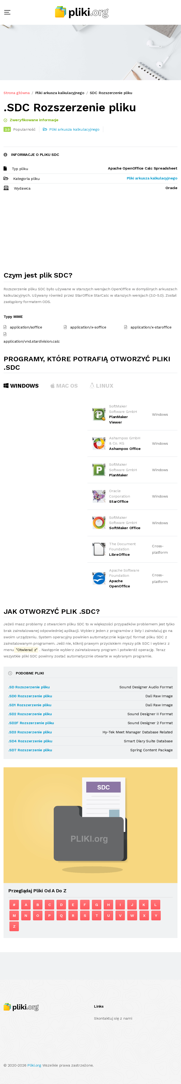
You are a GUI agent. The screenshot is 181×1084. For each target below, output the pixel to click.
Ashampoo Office (124, 448)
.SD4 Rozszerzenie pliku (30, 741)
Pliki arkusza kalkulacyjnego (59, 93)
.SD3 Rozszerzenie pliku (30, 732)
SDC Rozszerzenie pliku (111, 93)
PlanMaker (118, 475)
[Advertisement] (90, 233)
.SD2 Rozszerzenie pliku (30, 714)
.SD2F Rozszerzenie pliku (31, 723)
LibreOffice (119, 554)
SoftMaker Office (124, 528)
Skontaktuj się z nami (113, 1018)
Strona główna (17, 93)
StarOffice (118, 501)
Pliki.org (34, 1065)
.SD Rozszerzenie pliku (29, 687)
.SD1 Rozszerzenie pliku (29, 705)
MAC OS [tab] (64, 385)
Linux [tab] (101, 385)
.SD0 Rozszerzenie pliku (30, 696)
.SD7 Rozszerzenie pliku (30, 750)
